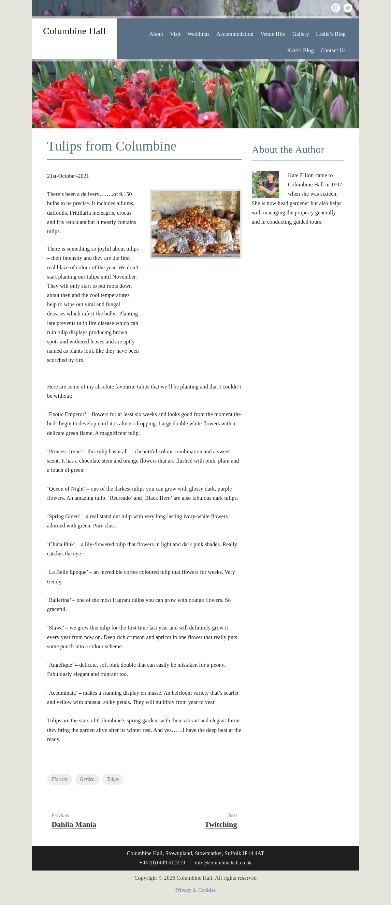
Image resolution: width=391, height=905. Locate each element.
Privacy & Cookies (195, 890)
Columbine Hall (74, 30)
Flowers (60, 779)
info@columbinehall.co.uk (223, 862)
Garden (87, 779)
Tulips (113, 779)
